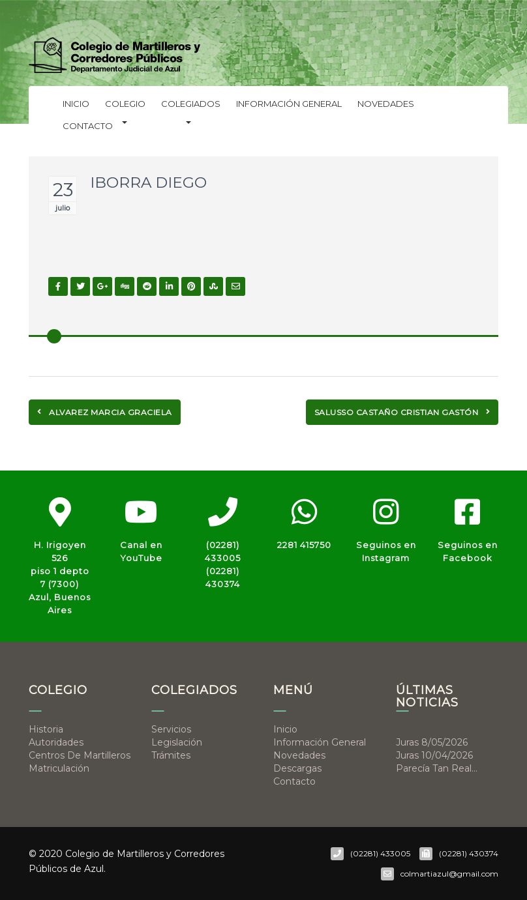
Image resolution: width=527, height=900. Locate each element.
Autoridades (56, 742)
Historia (46, 729)
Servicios (171, 729)
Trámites (170, 755)
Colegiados (190, 106)
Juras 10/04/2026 (434, 755)
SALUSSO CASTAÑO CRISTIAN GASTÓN (402, 412)
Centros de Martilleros (79, 755)
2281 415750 (304, 545)
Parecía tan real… (436, 768)
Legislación (176, 742)
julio (62, 207)
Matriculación (59, 768)
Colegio (125, 106)
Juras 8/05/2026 (432, 742)
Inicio (76, 103)
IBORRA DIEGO (148, 182)
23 (63, 190)
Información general (289, 103)
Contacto (88, 126)
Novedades (385, 103)
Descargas (297, 768)
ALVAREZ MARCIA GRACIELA (104, 412)
